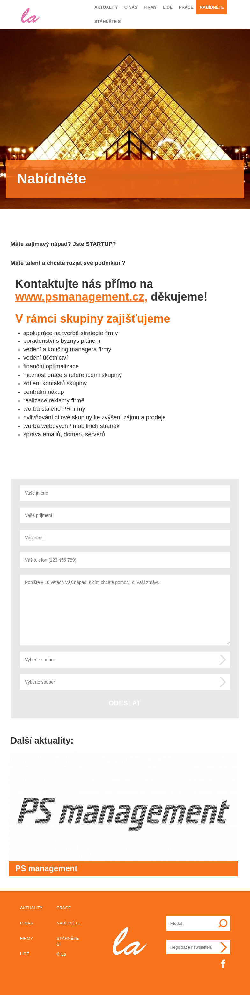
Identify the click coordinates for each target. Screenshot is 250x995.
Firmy (150, 7)
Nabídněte (212, 7)
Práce (186, 7)
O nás (130, 7)
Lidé (168, 7)
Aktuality (106, 7)
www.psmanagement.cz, (81, 296)
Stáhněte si (108, 21)
